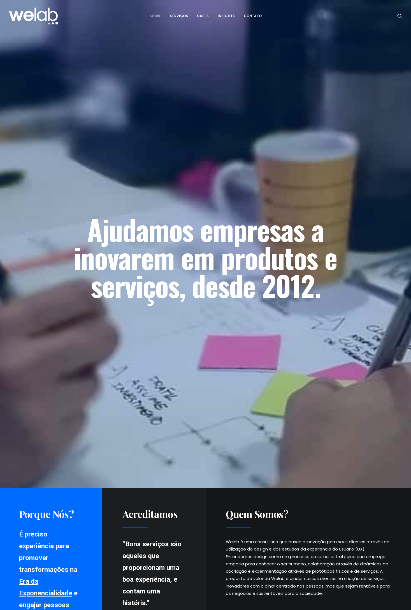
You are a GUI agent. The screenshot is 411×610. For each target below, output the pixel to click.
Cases (203, 15)
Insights (226, 15)
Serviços (179, 15)
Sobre (155, 15)
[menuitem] (155, 16)
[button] (399, 16)
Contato (253, 15)
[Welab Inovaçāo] (33, 16)
